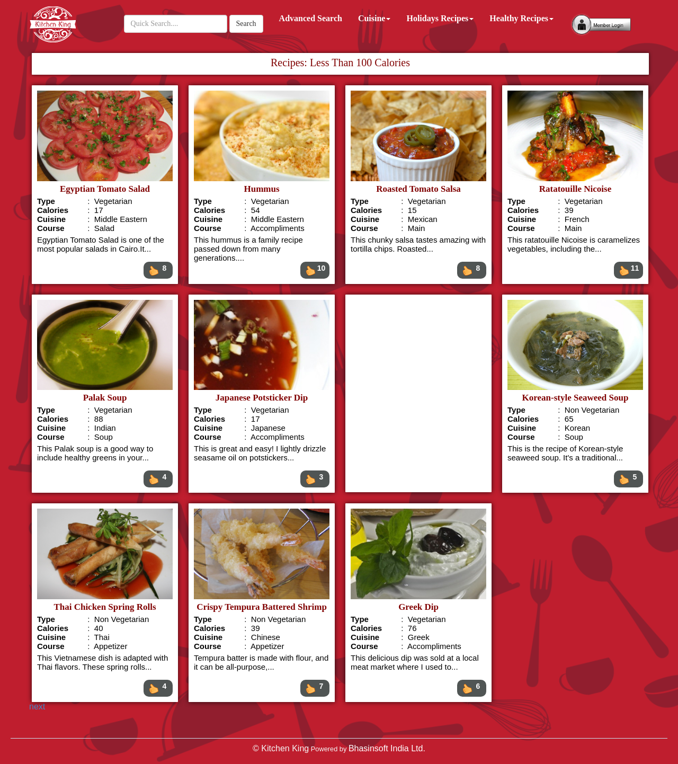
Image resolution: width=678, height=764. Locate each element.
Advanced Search (310, 18)
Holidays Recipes (440, 18)
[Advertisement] (418, 393)
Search (246, 24)
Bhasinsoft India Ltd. (387, 748)
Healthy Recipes (521, 18)
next (37, 706)
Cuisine (374, 18)
